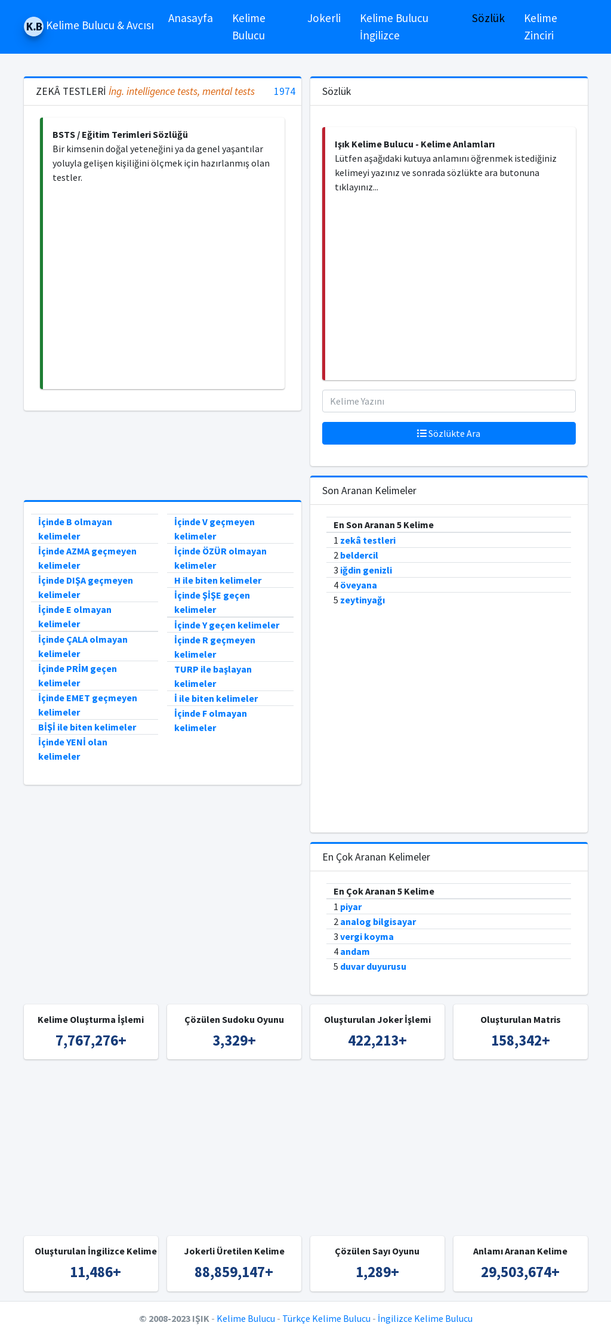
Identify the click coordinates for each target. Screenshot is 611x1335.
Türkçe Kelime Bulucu (326, 1318)
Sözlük (488, 18)
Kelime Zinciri (540, 26)
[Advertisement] (164, 287)
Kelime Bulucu (249, 26)
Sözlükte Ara (448, 433)
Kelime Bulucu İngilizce (394, 26)
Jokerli (324, 18)
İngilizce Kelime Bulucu (425, 1318)
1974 (284, 91)
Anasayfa (190, 18)
